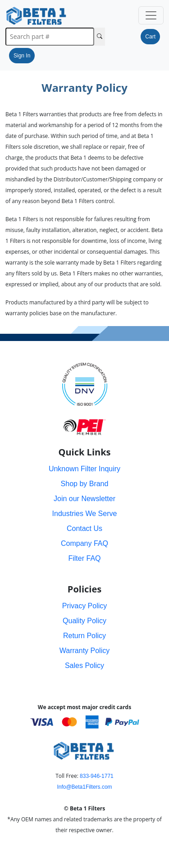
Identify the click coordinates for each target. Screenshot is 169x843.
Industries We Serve (84, 513)
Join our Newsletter (84, 498)
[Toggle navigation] (151, 15)
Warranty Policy (84, 650)
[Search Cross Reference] (99, 37)
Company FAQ (84, 543)
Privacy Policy (84, 606)
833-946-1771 (97, 776)
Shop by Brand (85, 484)
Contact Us (84, 528)
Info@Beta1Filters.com (84, 787)
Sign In (22, 55)
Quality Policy (84, 621)
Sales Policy (84, 665)
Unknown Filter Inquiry (84, 469)
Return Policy (84, 635)
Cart (150, 36)
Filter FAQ (84, 558)
